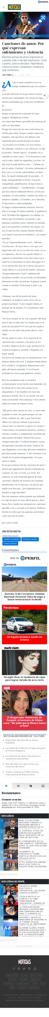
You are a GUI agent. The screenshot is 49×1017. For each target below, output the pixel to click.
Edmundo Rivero (30, 539)
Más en (25, 558)
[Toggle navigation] (4, 7)
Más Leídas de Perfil (13, 881)
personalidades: (10, 536)
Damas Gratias (10, 543)
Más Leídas (7, 815)
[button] (45, 95)
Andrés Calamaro (11, 539)
